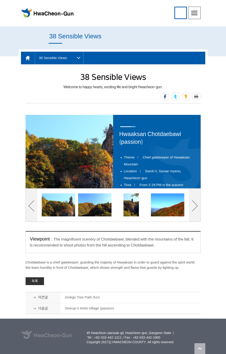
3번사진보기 (131, 204)
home (28, 58)
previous (31, 205)
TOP (199, 348)
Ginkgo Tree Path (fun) (82, 297)
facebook (165, 96)
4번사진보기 (167, 204)
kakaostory (186, 96)
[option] (69, 151)
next (195, 205)
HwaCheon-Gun (47, 12)
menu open (194, 13)
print (196, 96)
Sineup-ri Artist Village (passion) (89, 308)
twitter (175, 96)
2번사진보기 (95, 204)
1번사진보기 (58, 204)
